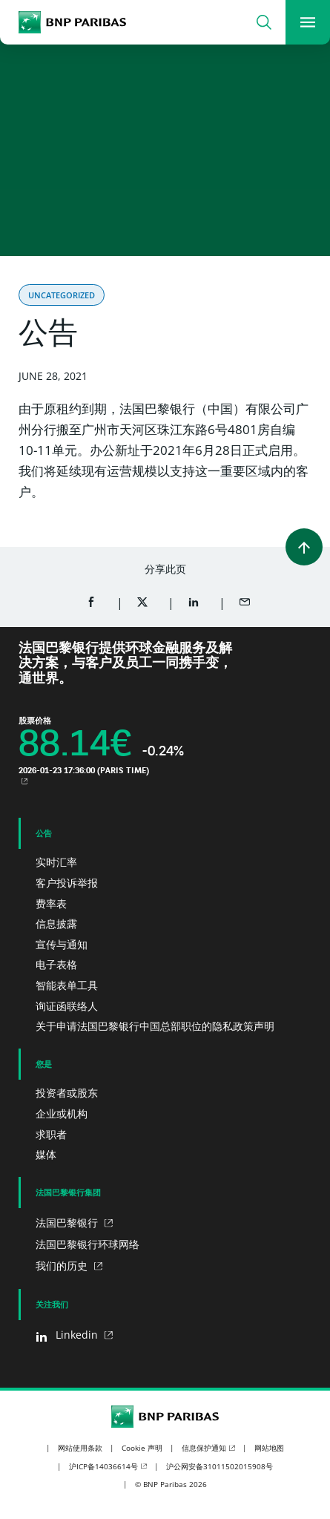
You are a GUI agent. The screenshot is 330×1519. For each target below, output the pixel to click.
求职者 (51, 1134)
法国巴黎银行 (68, 1222)
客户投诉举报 (67, 883)
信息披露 (56, 923)
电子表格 (56, 964)
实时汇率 (56, 862)
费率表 (51, 903)
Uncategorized (61, 295)
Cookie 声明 (142, 1448)
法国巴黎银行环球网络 (87, 1244)
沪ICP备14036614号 (103, 1466)
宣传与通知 (62, 944)
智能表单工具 (67, 985)
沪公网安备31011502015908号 (219, 1466)
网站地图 (269, 1448)
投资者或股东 (67, 1093)
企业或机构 (62, 1113)
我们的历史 (63, 1266)
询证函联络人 (67, 1006)
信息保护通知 (204, 1448)
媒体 (46, 1154)
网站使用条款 (80, 1448)
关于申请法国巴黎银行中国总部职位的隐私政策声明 (155, 1026)
